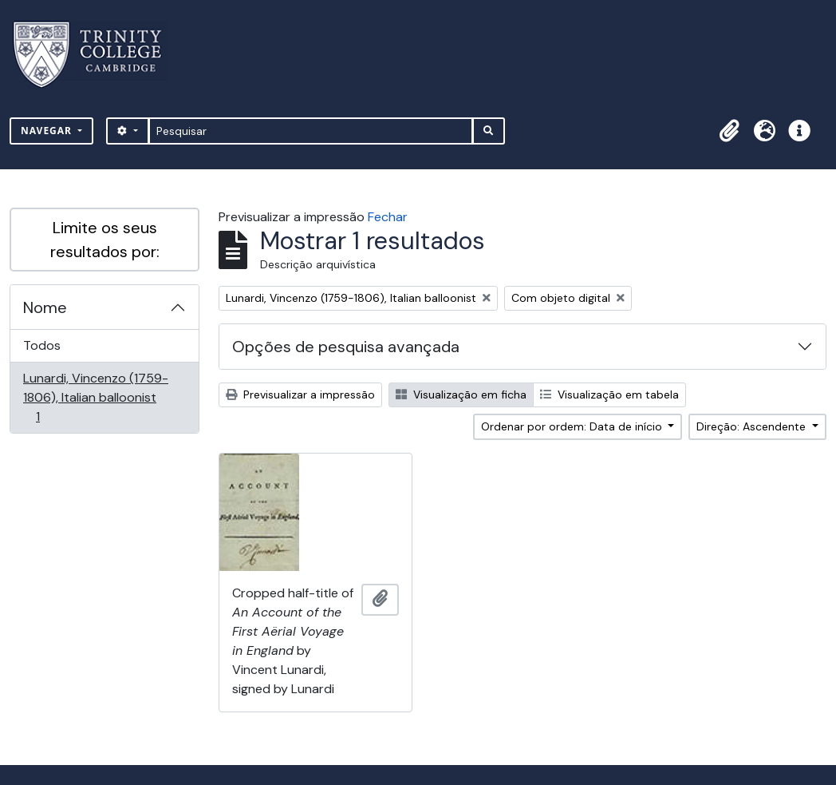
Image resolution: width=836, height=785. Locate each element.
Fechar (388, 216)
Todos (42, 345)
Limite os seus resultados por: (105, 239)
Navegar (48, 130)
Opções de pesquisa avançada (345, 346)
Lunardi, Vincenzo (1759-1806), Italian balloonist (95, 397)
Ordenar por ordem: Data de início (573, 426)
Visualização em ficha (461, 394)
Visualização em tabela (609, 394)
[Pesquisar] (310, 131)
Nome (45, 307)
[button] (729, 131)
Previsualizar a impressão (300, 394)
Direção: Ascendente (752, 426)
